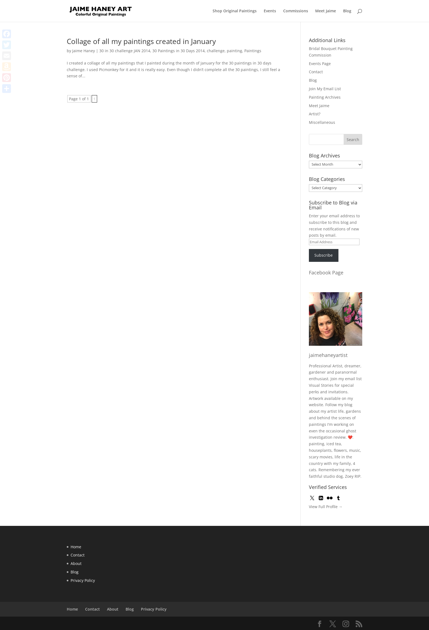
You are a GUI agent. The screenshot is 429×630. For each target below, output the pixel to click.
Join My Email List (325, 88)
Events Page (320, 63)
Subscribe (323, 255)
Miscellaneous (322, 122)
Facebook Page (326, 272)
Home (76, 546)
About (76, 563)
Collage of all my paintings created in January (141, 41)
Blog (347, 11)
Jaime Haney (83, 50)
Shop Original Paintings (235, 11)
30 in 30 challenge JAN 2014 (124, 50)
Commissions (295, 11)
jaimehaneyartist (328, 355)
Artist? (314, 113)
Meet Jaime (325, 11)
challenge (216, 50)
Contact (316, 71)
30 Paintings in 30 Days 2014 (178, 50)
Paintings (252, 50)
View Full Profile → (326, 506)
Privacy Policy (83, 580)
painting (234, 50)
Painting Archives (325, 97)
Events (270, 11)
